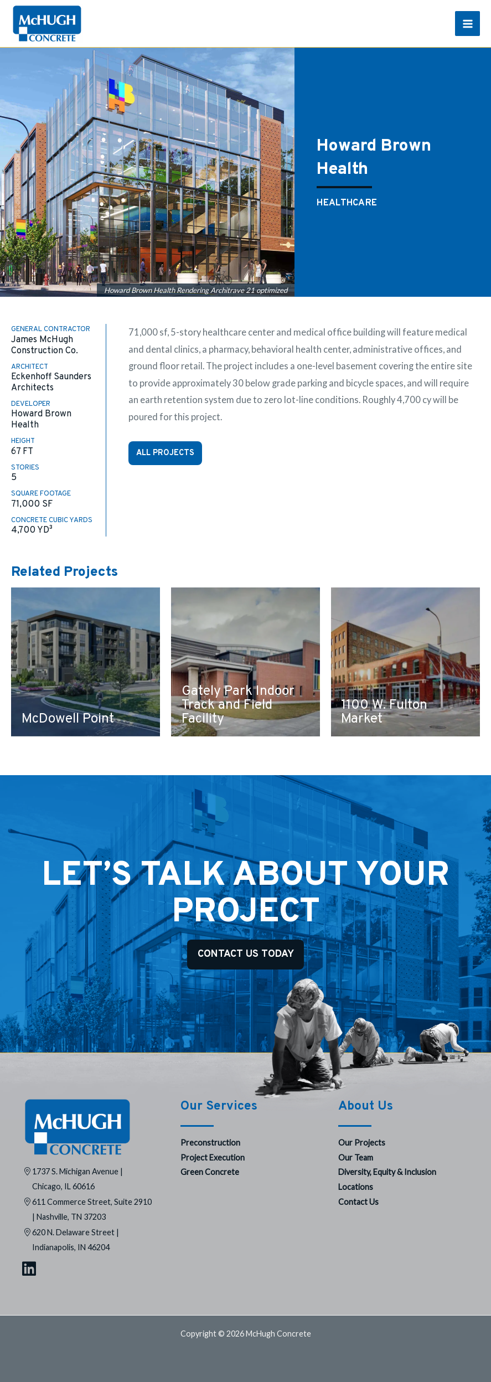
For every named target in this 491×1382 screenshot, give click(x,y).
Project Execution (212, 1157)
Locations (355, 1187)
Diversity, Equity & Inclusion (387, 1172)
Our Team (355, 1157)
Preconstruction (210, 1142)
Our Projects (361, 1142)
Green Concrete (209, 1172)
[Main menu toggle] (467, 23)
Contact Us (358, 1201)
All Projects (165, 453)
